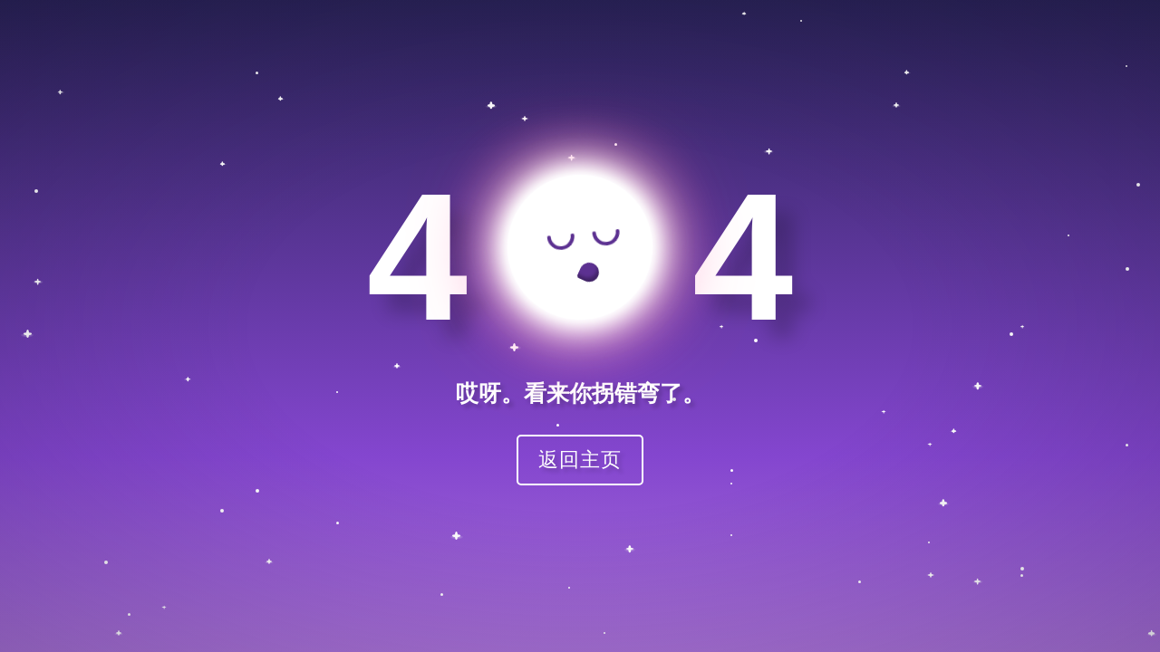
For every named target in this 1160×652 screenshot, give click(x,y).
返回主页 (580, 459)
